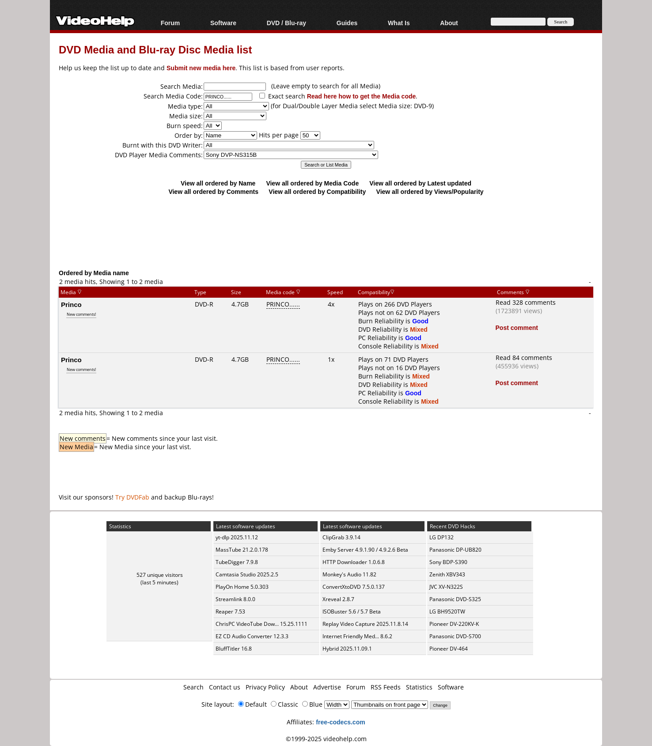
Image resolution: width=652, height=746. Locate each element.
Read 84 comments (524, 357)
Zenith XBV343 (447, 574)
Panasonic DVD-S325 (455, 599)
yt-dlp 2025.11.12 (237, 537)
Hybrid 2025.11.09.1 (347, 648)
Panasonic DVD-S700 (455, 636)
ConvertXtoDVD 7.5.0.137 (353, 587)
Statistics (419, 687)
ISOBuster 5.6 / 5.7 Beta (351, 611)
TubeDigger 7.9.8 (237, 562)
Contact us (224, 687)
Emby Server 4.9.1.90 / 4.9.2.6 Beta (365, 549)
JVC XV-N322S (446, 587)
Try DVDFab (132, 497)
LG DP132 (441, 537)
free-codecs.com (340, 722)
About (449, 23)
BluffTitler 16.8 (234, 648)
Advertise (327, 687)
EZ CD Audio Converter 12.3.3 (252, 636)
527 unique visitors (159, 575)
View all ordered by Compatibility (317, 191)
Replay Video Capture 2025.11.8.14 (365, 624)
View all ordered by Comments (213, 191)
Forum (170, 23)
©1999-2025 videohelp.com (326, 739)
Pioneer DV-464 (448, 648)
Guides (347, 23)
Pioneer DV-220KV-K (454, 624)
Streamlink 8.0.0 (235, 599)
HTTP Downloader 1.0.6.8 (353, 562)
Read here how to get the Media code (361, 96)
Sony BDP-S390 (448, 562)
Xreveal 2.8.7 (338, 599)
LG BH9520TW (447, 611)
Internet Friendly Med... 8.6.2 (357, 636)
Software (223, 23)
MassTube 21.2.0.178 (242, 549)
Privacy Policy (265, 687)
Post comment (517, 327)
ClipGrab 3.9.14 (341, 537)
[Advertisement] (326, 231)
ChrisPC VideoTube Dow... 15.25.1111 (261, 624)
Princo (71, 304)
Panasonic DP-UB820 (455, 549)
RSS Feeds (386, 687)
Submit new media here (201, 68)
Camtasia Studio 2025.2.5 (247, 574)
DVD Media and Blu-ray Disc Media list (155, 49)
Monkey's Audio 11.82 (349, 574)
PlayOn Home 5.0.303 (242, 587)
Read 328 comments (526, 302)
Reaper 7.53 (230, 611)
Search (193, 687)
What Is (399, 23)
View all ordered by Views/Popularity (430, 191)
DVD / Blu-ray (286, 23)
